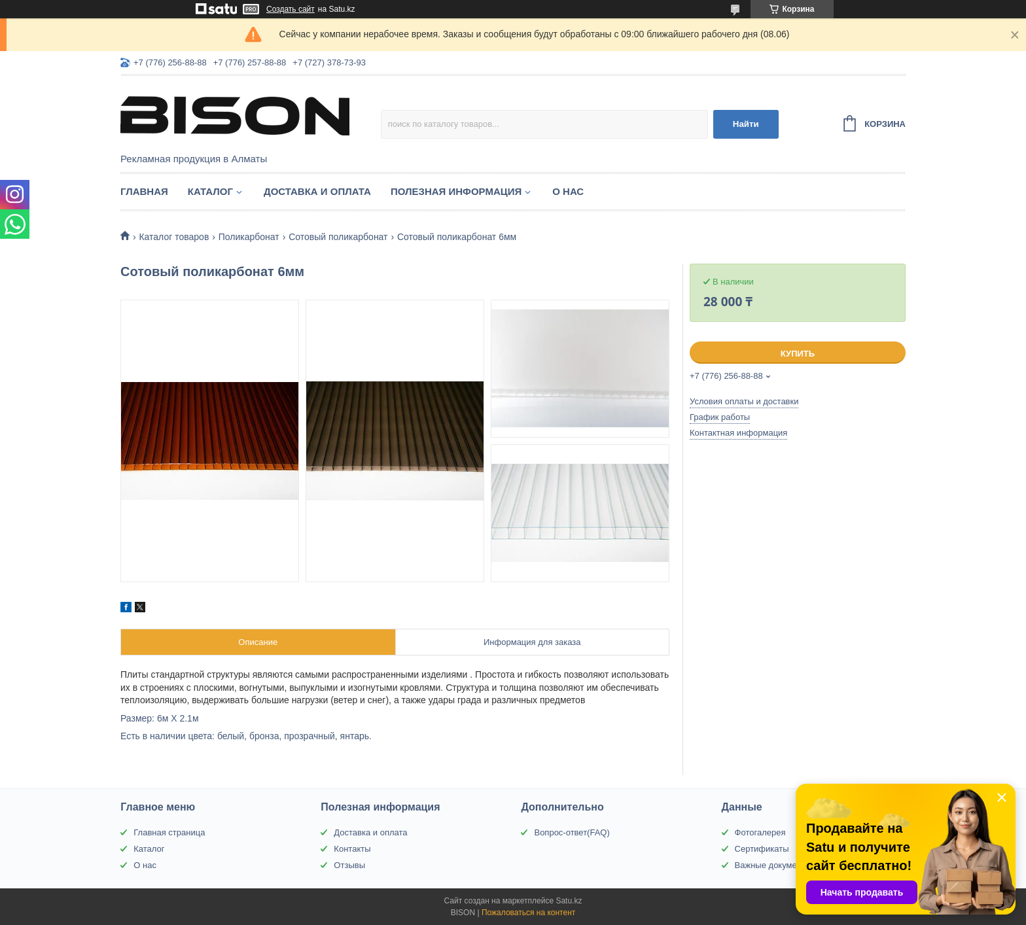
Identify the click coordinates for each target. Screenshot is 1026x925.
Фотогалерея (760, 832)
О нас (568, 191)
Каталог (210, 191)
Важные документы (773, 865)
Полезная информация (456, 191)
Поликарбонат (249, 237)
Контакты (352, 849)
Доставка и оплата (317, 191)
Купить (798, 353)
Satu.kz (569, 900)
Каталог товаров (174, 237)
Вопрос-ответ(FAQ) (571, 832)
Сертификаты (762, 849)
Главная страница (169, 832)
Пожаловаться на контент (528, 912)
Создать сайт (290, 9)
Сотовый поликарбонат (338, 237)
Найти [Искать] (746, 124)
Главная (144, 191)
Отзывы (349, 865)
